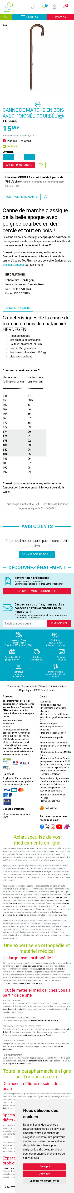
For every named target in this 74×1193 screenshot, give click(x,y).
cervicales (32, 969)
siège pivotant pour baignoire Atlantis (36, 1035)
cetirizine (22, 906)
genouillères (21, 966)
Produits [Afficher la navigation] (34, 17)
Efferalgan (44, 897)
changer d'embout (13, 264)
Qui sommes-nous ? (13, 720)
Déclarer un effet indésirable (54, 714)
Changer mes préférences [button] (44, 1180)
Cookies (44, 730)
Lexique (44, 711)
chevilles (61, 969)
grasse (14, 903)
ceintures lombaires (36, 966)
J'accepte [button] (44, 1166)
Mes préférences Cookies (53, 733)
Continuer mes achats (22, 196)
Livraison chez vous (50, 801)
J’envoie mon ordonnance (37, 591)
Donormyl (40, 909)
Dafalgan (59, 897)
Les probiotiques (10, 1168)
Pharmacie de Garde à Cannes (55, 758)
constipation (65, 903)
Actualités (45, 702)
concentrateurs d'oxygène (40, 1061)
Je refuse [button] (44, 1173)
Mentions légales (49, 723)
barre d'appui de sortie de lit (15, 1009)
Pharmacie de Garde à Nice (53, 743)
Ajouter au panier (19, 165)
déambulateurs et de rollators (44, 1020)
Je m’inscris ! (59, 623)
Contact (7, 726)
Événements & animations (53, 708)
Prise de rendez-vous (50, 705)
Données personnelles (51, 726)
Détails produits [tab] (17, 308)
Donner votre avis (37, 554)
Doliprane (67, 895)
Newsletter (8, 723)
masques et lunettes (15, 1064)
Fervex (56, 906)
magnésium (21, 915)
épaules (41, 969)
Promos (60, 17)
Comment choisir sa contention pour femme (22, 983)
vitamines (62, 915)
